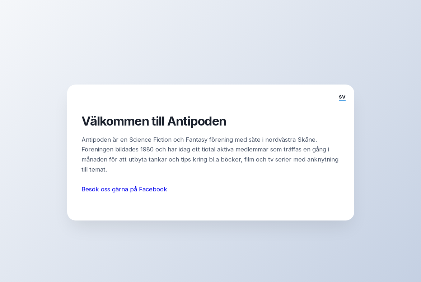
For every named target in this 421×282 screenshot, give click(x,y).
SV (342, 97)
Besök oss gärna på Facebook (124, 189)
